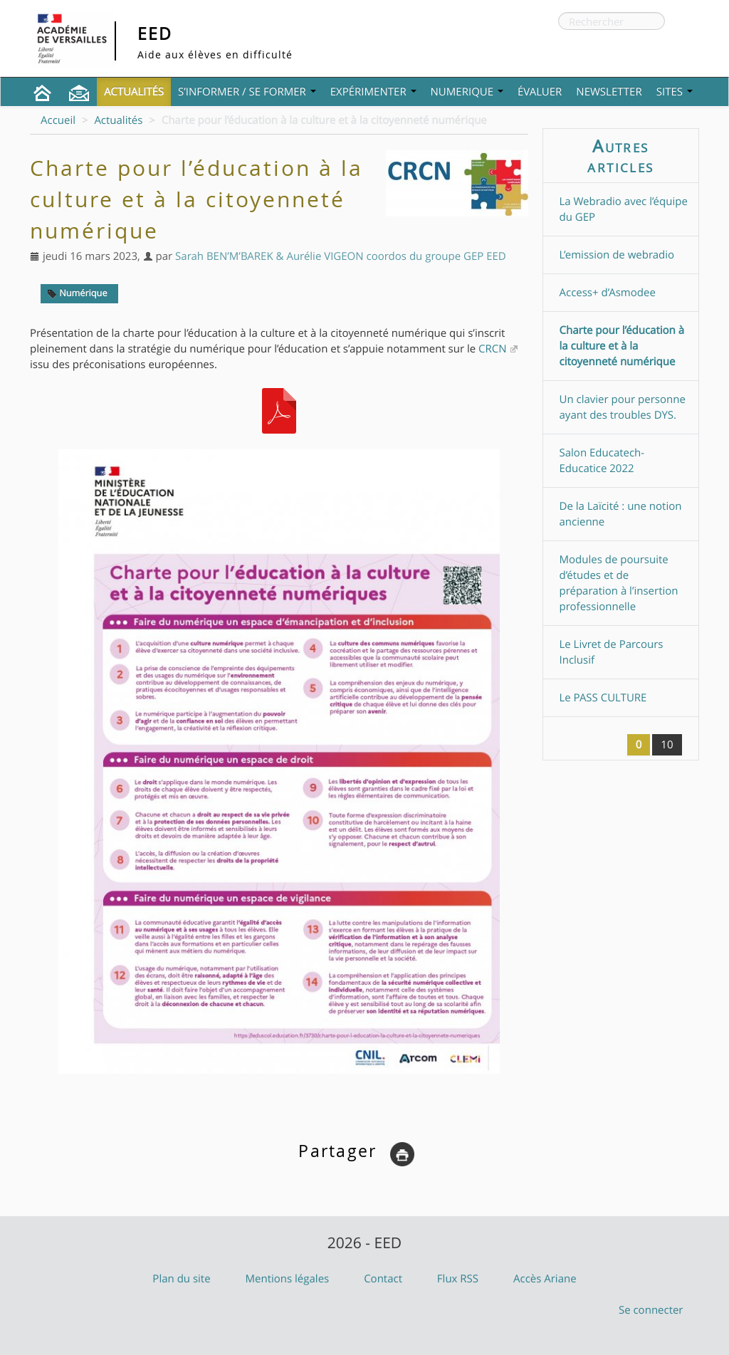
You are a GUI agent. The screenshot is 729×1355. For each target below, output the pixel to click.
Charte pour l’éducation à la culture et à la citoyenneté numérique (622, 346)
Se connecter (651, 1310)
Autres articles (620, 156)
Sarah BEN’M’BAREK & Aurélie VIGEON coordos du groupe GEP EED (340, 256)
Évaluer (540, 92)
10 (667, 745)
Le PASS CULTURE (603, 698)
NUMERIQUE (467, 92)
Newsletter (608, 92)
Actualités (134, 92)
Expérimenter (373, 92)
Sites (674, 92)
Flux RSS (457, 1279)
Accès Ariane (545, 1279)
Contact (383, 1279)
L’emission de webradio (617, 255)
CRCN (492, 349)
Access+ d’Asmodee (608, 293)
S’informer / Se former (247, 92)
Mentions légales (288, 1279)
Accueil (58, 120)
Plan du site (181, 1279)
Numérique (77, 293)
